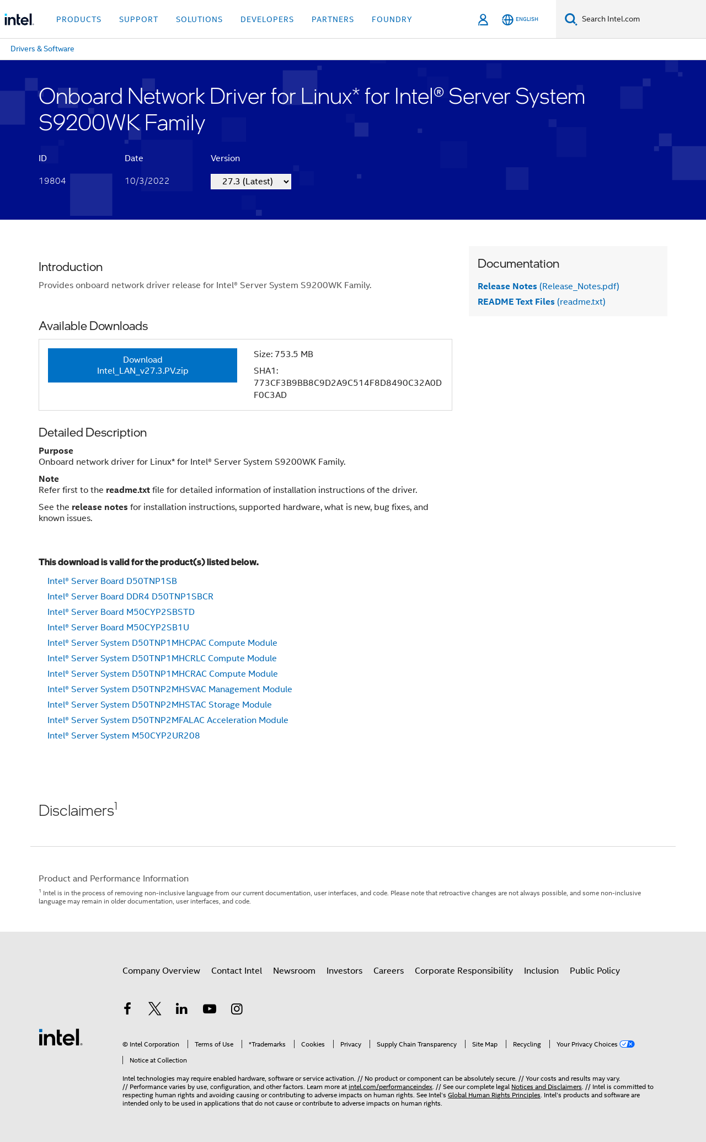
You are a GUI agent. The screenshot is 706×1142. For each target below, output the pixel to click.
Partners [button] (333, 19)
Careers (388, 970)
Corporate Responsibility (464, 970)
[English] (520, 20)
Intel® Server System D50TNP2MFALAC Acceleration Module (167, 720)
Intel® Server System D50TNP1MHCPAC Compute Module (162, 643)
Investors (344, 970)
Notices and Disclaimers (546, 1086)
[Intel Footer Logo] (61, 1036)
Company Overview (161, 970)
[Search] (571, 19)
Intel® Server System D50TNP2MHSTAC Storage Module (159, 704)
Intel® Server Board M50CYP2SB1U (118, 627)
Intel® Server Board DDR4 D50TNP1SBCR (130, 596)
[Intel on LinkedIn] (182, 1011)
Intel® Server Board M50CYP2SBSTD (121, 612)
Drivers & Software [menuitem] (42, 49)
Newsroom (294, 970)
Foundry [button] (392, 19)
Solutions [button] (199, 19)
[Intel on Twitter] (155, 1011)
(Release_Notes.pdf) (548, 286)
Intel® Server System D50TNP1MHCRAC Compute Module (162, 673)
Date (134, 158)
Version (225, 158)
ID (43, 158)
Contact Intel (236, 970)
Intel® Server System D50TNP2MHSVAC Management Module (169, 689)
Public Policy (595, 970)
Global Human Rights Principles (494, 1095)
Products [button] (78, 19)
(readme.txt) (542, 301)
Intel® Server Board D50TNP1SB (112, 581)
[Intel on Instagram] (236, 1011)
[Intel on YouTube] (209, 1011)
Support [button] (138, 19)
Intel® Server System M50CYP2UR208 (123, 735)
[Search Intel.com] (641, 19)
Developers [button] (267, 19)
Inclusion (541, 970)
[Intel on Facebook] (127, 1011)
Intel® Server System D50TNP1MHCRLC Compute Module (162, 658)
